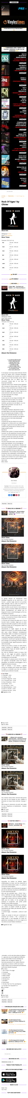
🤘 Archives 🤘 (14, 283)
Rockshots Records (16, 605)
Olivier (9, 233)
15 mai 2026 (12, 827)
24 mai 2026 (12, 1034)
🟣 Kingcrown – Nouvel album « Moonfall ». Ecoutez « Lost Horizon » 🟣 (16, 513)
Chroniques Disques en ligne (14, 1006)
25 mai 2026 (12, 1014)
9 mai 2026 (12, 515)
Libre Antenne (8, 235)
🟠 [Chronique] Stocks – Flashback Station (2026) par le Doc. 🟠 (17, 1021)
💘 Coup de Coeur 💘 (14, 821)
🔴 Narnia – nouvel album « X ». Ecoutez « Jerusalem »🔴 (17, 824)
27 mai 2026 (12, 289)
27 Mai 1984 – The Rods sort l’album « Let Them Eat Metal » (17, 287)
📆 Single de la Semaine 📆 (14, 508)
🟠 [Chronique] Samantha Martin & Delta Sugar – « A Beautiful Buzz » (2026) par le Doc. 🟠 (17, 1011)
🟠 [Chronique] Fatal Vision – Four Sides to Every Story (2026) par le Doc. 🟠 (17, 1031)
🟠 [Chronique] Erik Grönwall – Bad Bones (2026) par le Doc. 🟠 (17, 1040)
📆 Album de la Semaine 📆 (14, 734)
